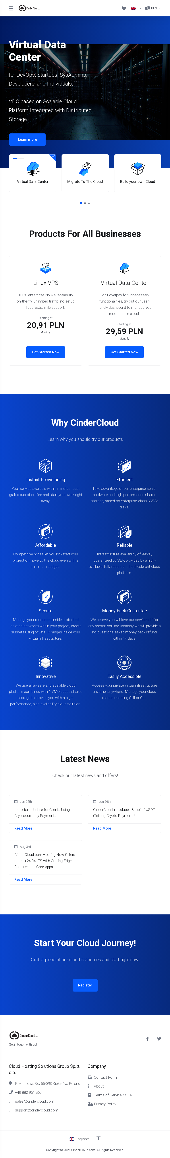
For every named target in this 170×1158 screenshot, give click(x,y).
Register (85, 987)
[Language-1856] (136, 8)
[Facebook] (148, 1040)
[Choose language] (79, 1141)
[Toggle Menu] (11, 8)
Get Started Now (45, 352)
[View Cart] (124, 8)
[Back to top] (98, 1139)
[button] (81, 203)
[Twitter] (159, 1040)
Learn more (27, 139)
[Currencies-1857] (152, 8)
